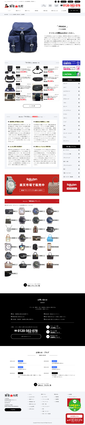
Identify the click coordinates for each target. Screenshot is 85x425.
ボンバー (71, 106)
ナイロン (45, 94)
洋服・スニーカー (71, 172)
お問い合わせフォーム (26, 336)
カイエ (71, 95)
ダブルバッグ (71, 98)
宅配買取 (70, 1)
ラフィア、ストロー (71, 133)
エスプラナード (71, 91)
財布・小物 (71, 161)
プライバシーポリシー (73, 396)
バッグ (71, 121)
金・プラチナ (71, 150)
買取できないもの (54, 10)
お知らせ (20, 361)
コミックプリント (71, 110)
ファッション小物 (71, 153)
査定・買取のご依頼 (74, 10)
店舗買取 (77, 1)
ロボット (71, 117)
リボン (71, 102)
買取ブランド (18, 10)
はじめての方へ (32, 396)
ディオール (55, 373)
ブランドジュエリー (71, 165)
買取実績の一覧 (32, 401)
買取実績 (36, 10)
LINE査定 (63, 1)
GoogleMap (13, 409)
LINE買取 (57, 401)
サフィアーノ (71, 140)
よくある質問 (63, 10)
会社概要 (70, 394)
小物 (71, 129)
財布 (71, 125)
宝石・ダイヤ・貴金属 (71, 176)
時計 (71, 169)
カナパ (71, 87)
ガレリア (71, 83)
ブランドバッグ (71, 157)
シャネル (20, 373)
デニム (71, 137)
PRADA (18, 67)
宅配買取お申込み (75, 416)
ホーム (30, 394)
